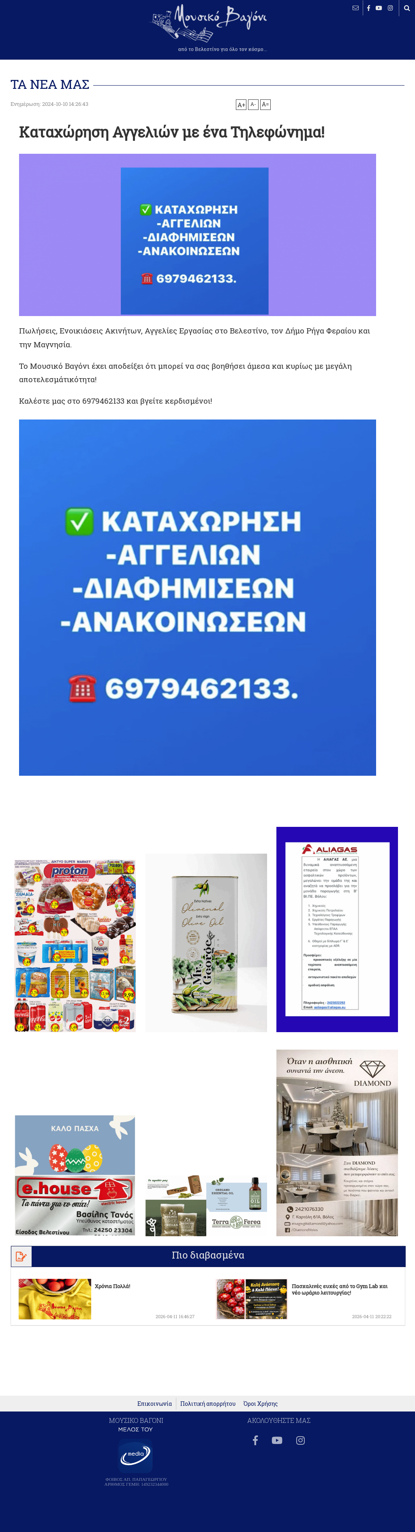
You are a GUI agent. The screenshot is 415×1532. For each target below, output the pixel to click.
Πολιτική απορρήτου (207, 1408)
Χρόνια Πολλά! (112, 1285)
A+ (241, 105)
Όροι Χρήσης (261, 1408)
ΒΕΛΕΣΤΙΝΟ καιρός (49, 32)
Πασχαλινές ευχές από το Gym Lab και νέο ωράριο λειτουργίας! (339, 1288)
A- (253, 104)
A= (265, 104)
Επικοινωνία (154, 1408)
